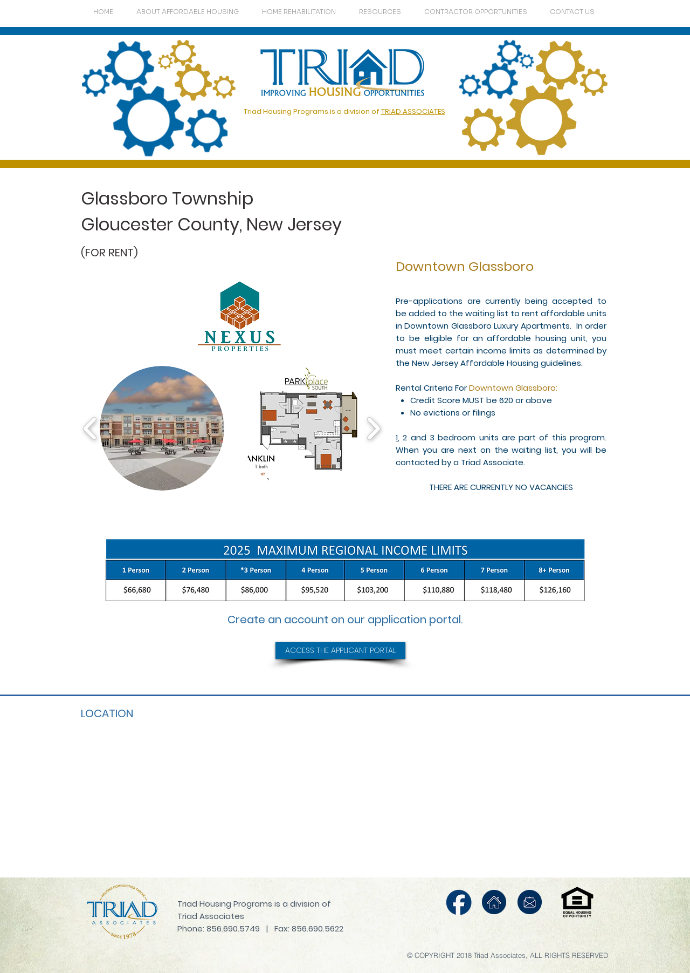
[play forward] (373, 428)
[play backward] (90, 428)
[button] (162, 428)
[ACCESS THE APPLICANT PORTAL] (340, 650)
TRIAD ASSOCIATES (413, 111)
